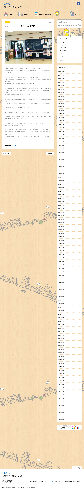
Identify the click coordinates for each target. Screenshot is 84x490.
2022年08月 (61, 138)
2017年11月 (61, 289)
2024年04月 (61, 71)
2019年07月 (61, 261)
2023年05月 (61, 106)
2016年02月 (61, 356)
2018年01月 (61, 282)
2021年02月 (61, 201)
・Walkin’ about (64, 47)
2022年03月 (61, 156)
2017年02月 (61, 321)
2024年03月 (61, 75)
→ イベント (61, 42)
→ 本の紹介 (61, 57)
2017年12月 (61, 286)
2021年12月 (61, 166)
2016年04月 (61, 352)
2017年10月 (61, 293)
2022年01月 (61, 163)
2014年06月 (61, 412)
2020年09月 (61, 219)
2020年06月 (61, 229)
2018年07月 (61, 265)
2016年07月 (61, 342)
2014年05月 (61, 416)
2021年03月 (61, 198)
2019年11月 (61, 251)
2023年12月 (61, 82)
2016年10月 (61, 331)
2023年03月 (61, 113)
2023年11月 (61, 85)
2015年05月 (61, 377)
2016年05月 (61, 349)
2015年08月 (61, 370)
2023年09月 (61, 92)
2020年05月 (61, 233)
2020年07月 (61, 226)
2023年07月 (61, 99)
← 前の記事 (6, 153)
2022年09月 (61, 135)
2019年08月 (61, 258)
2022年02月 (61, 159)
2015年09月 (61, 366)
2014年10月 (61, 398)
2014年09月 (61, 402)
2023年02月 (61, 117)
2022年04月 (61, 152)
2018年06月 (61, 268)
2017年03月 (61, 317)
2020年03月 (61, 240)
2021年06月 (61, 187)
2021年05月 (61, 191)
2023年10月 (61, 89)
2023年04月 (61, 110)
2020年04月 (61, 236)
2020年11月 (61, 212)
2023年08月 (61, 96)
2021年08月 (61, 180)
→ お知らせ (61, 60)
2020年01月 (61, 243)
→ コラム (60, 53)
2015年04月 (61, 381)
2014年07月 (61, 409)
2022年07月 (61, 142)
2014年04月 (61, 419)
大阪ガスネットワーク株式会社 (74, 481)
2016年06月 (61, 345)
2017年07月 (61, 303)
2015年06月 (61, 374)
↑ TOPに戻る (77, 468)
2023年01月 (61, 121)
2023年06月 (61, 103)
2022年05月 (61, 149)
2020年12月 (61, 208)
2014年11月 (61, 395)
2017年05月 (61, 310)
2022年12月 (61, 124)
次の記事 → (51, 153)
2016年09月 (61, 335)
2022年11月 (61, 128)
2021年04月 (61, 194)
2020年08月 (61, 222)
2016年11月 (61, 328)
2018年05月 (61, 272)
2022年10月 (61, 131)
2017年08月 (61, 300)
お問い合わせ (34, 481)
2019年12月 (61, 247)
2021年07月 (61, 184)
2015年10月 (61, 363)
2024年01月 (61, 78)
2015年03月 (61, 384)
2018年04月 (61, 275)
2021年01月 (61, 205)
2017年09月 (61, 296)
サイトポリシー (60, 481)
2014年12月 (61, 391)
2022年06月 (61, 145)
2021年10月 (61, 173)
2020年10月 (61, 215)
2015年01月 (61, 388)
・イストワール (64, 45)
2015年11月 (61, 359)
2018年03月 (61, 279)
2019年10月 (61, 254)
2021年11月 (61, 170)
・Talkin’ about (63, 50)
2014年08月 (61, 405)
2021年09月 (61, 177)
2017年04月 (61, 314)
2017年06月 (61, 307)
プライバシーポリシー (47, 481)
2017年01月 (61, 324)
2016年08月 (61, 338)
